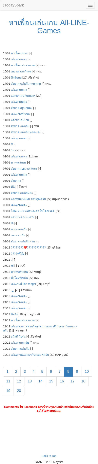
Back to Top (49, 456)
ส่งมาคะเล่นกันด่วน (23, 241)
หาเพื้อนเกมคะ (20, 53)
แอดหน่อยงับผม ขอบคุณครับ (28, 199)
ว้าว (13, 150)
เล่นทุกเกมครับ (20, 342)
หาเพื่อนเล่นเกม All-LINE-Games (49, 26)
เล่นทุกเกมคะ (19, 59)
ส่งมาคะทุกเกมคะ (21, 107)
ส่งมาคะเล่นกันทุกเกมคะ (26, 132)
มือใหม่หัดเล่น (19, 277)
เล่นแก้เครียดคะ (21, 114)
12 (19, 381)
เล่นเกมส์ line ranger (23, 284)
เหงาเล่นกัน (18, 235)
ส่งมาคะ (16, 180)
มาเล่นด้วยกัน (19, 271)
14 (40, 381)
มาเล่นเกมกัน (19, 229)
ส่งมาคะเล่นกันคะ (22, 192)
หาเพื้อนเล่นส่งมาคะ (23, 65)
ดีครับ (14, 314)
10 (87, 372)
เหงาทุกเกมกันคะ (21, 71)
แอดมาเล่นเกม (20, 120)
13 (30, 381)
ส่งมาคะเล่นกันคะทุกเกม (26, 83)
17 (73, 381)
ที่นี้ (13, 186)
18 (83, 381)
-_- (12, 290)
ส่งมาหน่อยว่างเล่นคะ (24, 168)
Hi (12, 223)
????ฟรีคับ (17, 253)
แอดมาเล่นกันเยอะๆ (23, 95)
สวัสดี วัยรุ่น (18, 336)
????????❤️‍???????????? (28, 247)
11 (8, 381)
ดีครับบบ (16, 77)
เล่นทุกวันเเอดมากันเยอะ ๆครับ (30, 354)
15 (51, 381)
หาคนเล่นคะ (18, 162)
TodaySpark (13, 5)
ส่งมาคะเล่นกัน (20, 126)
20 (19, 391)
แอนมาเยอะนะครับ (23, 217)
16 (62, 381)
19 (8, 391)
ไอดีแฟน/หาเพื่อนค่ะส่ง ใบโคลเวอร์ (33, 211)
